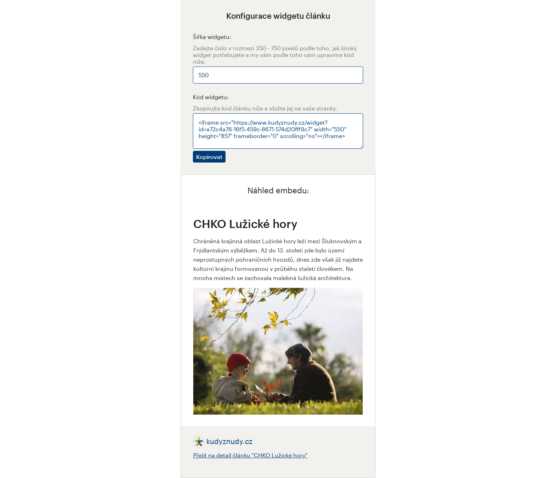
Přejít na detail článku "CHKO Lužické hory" (250, 455)
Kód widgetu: (211, 96)
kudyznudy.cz (229, 441)
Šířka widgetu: (212, 36)
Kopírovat (209, 156)
